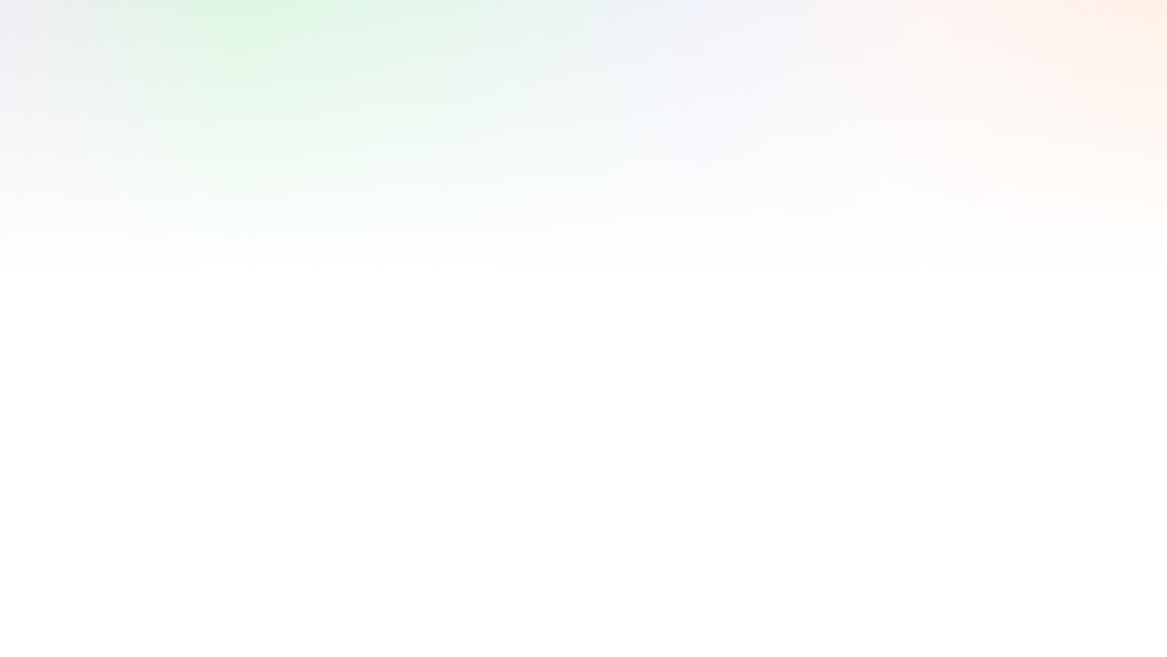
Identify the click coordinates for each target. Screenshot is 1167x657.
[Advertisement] (554, 55)
